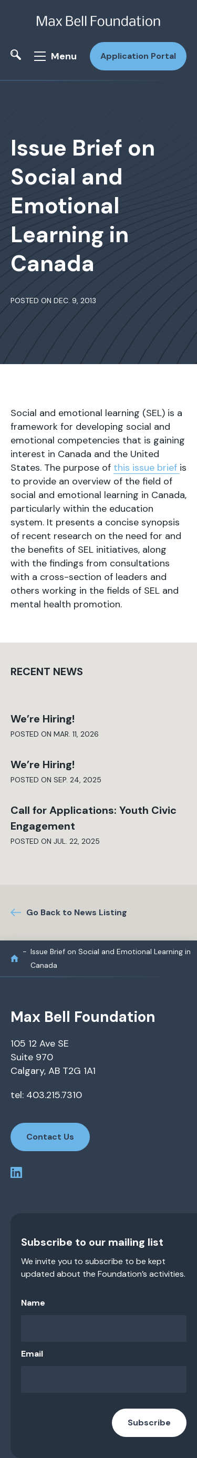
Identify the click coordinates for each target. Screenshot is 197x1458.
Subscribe (149, 1422)
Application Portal (138, 55)
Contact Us (50, 1136)
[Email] (103, 1379)
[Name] (103, 1328)
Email (32, 1353)
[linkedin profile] (16, 1174)
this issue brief (146, 467)
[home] (14, 959)
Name (33, 1302)
